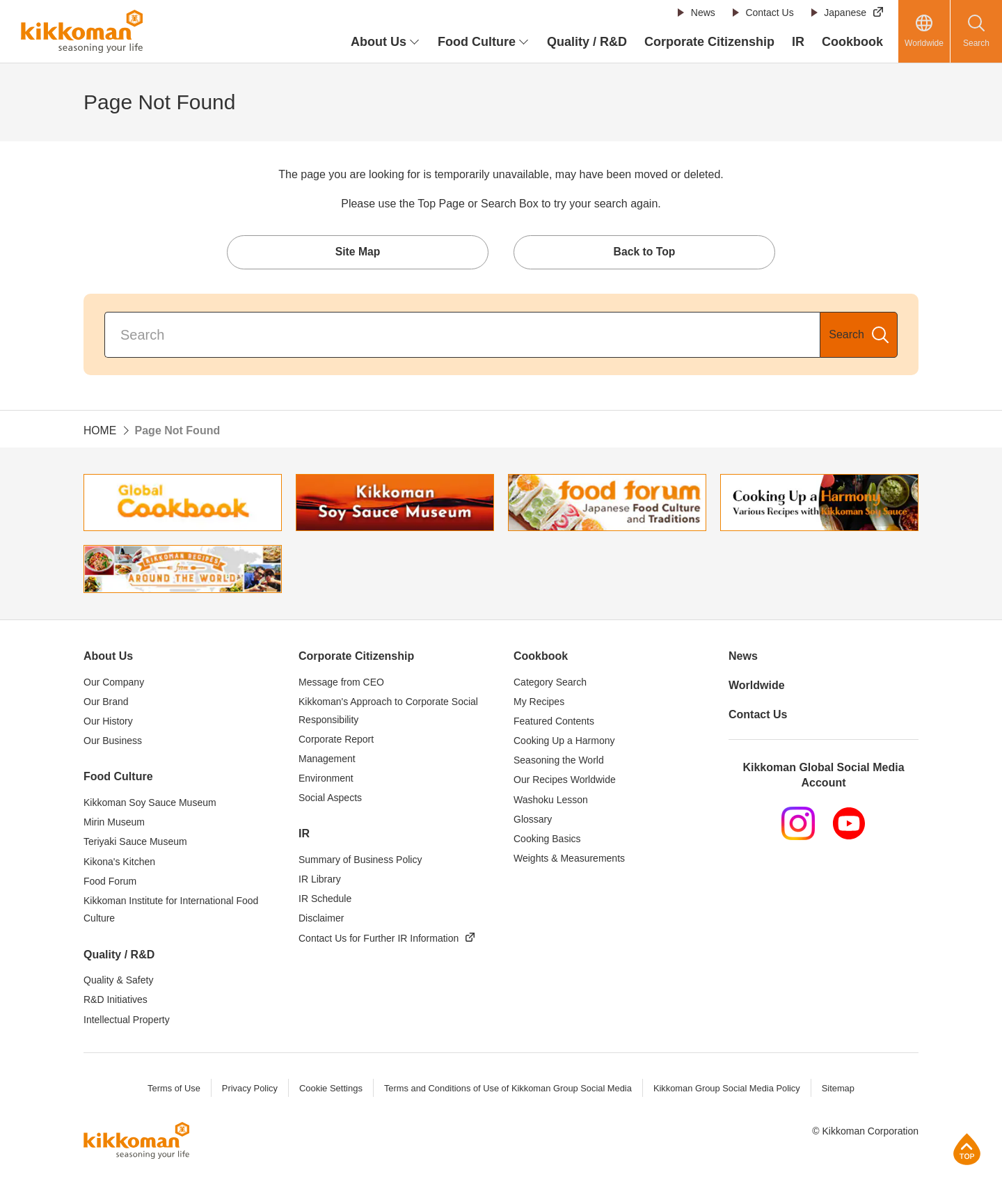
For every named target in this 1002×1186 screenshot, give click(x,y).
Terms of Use (171, 1089)
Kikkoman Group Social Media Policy (728, 1089)
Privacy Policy (247, 1089)
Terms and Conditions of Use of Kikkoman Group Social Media (507, 1089)
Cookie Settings (328, 1089)
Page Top (967, 1148)
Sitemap (840, 1089)
